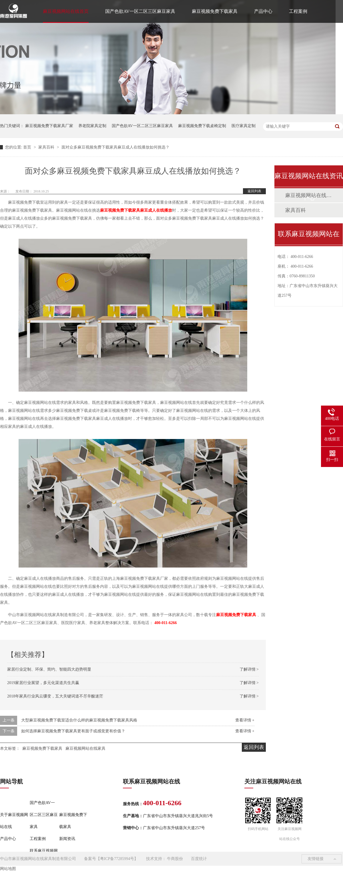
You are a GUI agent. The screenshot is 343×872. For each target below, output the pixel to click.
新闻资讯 (67, 839)
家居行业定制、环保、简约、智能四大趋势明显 (49, 669)
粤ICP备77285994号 (117, 859)
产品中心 (263, 11)
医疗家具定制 (244, 126)
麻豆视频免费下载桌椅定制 (202, 126)
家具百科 (46, 147)
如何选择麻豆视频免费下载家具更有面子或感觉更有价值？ (73, 731)
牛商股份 (175, 859)
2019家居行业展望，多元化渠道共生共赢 (43, 683)
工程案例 (298, 11)
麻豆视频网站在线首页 (66, 11)
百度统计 (199, 859)
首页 (27, 147)
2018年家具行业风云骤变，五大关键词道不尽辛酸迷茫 (55, 696)
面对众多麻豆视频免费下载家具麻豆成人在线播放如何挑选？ (115, 147)
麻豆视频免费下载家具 (215, 11)
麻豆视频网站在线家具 (85, 748)
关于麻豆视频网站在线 (14, 821)
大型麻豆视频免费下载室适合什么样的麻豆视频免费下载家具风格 (79, 720)
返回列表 (254, 191)
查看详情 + (244, 720)
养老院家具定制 (92, 126)
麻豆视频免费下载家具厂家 (49, 126)
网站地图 (8, 869)
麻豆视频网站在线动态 (308, 195)
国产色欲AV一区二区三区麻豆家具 (140, 11)
